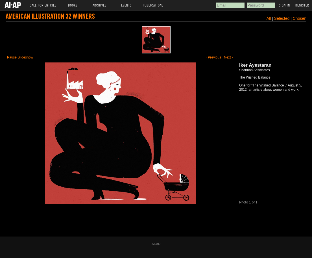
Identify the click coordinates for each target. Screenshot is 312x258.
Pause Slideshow (20, 57)
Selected (282, 18)
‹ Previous (213, 57)
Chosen (299, 18)
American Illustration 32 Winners (50, 16)
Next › (228, 57)
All (269, 18)
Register (302, 5)
